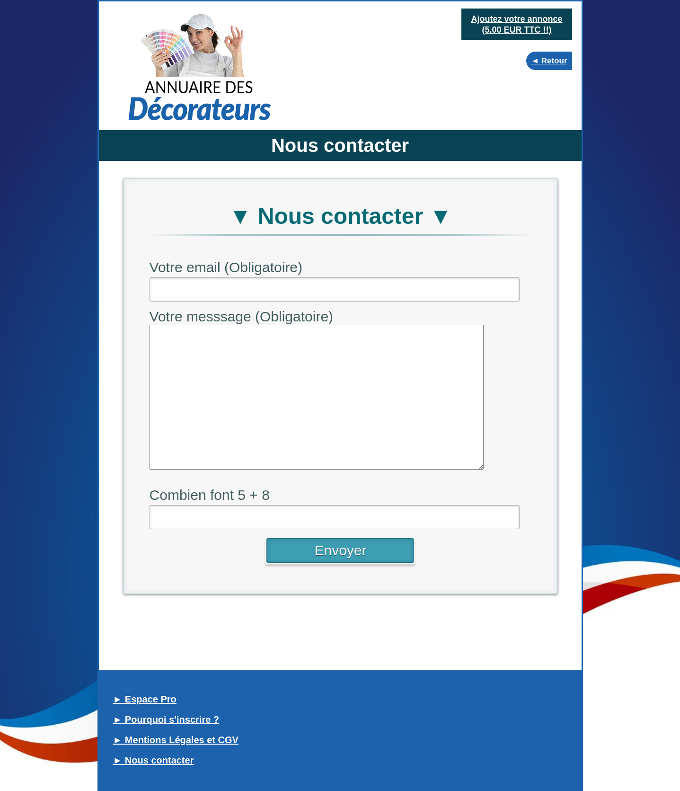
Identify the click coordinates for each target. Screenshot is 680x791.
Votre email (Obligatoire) (226, 267)
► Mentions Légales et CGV (175, 740)
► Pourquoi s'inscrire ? (166, 719)
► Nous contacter (153, 760)
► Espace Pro (145, 699)
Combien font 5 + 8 (210, 495)
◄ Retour (549, 60)
